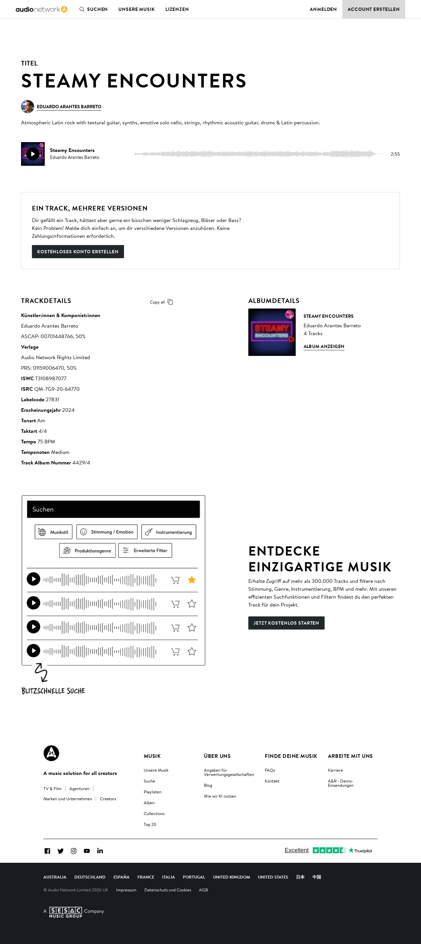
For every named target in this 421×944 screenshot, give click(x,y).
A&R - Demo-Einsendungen (341, 783)
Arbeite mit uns (350, 755)
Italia (168, 877)
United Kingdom (231, 877)
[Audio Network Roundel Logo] (51, 753)
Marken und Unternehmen (67, 799)
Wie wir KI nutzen (220, 796)
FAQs (270, 770)
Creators (108, 799)
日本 (300, 877)
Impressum (126, 890)
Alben (149, 803)
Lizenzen (177, 9)
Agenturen (79, 788)
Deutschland (90, 877)
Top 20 (150, 824)
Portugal (194, 877)
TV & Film (52, 788)
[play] (32, 154)
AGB (203, 890)
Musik (152, 755)
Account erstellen (374, 9)
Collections (154, 813)
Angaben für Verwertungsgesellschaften (229, 772)
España (121, 877)
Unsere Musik (136, 9)
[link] (41, 9)
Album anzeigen (324, 346)
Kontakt (272, 781)
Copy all (162, 302)
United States (273, 877)
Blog (208, 785)
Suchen (92, 9)
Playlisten (152, 792)
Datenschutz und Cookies (167, 890)
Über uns (217, 755)
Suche (149, 781)
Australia (54, 877)
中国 (316, 877)
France (145, 877)
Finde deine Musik (291, 755)
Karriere (335, 770)
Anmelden (323, 9)
